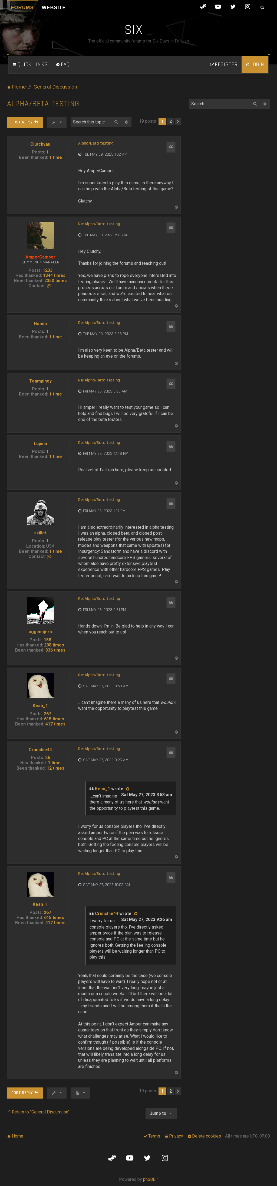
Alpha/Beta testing (43, 104)
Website (54, 7)
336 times (55, 650)
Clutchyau (40, 144)
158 (47, 639)
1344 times (54, 275)
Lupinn (40, 443)
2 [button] (170, 121)
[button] (178, 121)
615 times (54, 718)
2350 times (55, 280)
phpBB (149, 1179)
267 (47, 713)
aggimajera (40, 631)
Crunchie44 (40, 749)
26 (47, 757)
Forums (22, 7)
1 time (55, 157)
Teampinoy (40, 381)
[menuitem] (63, 64)
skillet (40, 532)
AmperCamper (40, 257)
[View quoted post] (128, 789)
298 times (54, 645)
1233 (47, 270)
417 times (55, 724)
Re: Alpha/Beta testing (99, 224)
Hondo (40, 323)
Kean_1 (40, 705)
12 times (55, 768)
